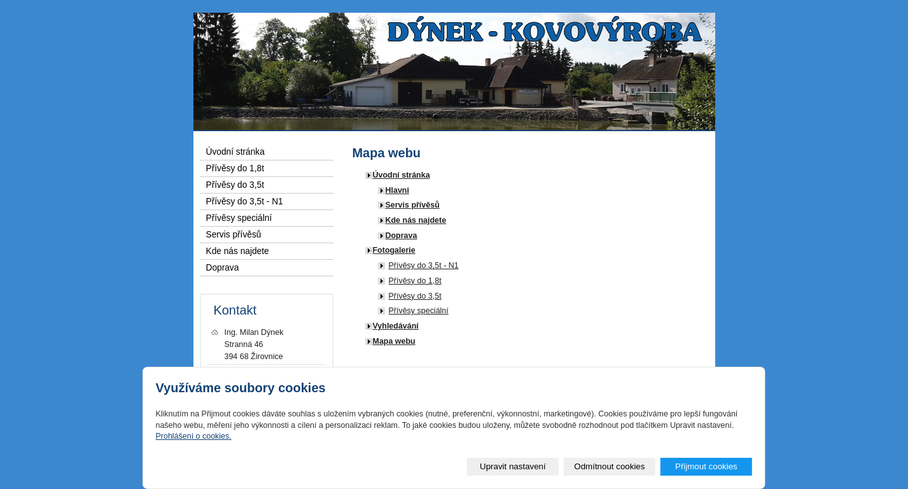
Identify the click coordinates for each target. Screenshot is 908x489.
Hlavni (397, 190)
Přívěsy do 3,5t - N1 (424, 265)
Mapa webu (394, 341)
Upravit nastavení (513, 466)
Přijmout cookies (706, 466)
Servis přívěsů (413, 205)
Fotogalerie (394, 250)
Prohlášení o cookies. (193, 436)
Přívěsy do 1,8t (415, 280)
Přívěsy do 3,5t (415, 296)
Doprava (401, 235)
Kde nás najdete (416, 220)
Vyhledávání (396, 326)
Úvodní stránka (401, 175)
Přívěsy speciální (419, 310)
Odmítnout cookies (609, 466)
